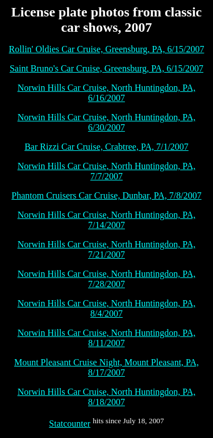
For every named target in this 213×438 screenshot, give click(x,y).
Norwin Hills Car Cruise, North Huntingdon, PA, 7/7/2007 (107, 171)
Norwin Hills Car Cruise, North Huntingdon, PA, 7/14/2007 (107, 220)
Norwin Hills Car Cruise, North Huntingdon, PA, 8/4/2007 (107, 308)
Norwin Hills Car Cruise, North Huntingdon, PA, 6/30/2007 (107, 122)
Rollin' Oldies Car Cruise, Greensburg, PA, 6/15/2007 (106, 49)
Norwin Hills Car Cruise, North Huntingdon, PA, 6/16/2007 (107, 93)
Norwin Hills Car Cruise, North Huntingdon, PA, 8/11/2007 (107, 338)
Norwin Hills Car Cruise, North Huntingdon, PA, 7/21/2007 (107, 249)
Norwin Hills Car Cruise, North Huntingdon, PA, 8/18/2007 (107, 397)
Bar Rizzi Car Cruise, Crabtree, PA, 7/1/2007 (106, 146)
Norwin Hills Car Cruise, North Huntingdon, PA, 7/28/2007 (107, 279)
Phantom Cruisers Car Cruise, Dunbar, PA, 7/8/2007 (106, 195)
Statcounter (69, 423)
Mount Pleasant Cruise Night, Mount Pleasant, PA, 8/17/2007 (106, 367)
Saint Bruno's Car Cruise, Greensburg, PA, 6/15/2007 (106, 68)
